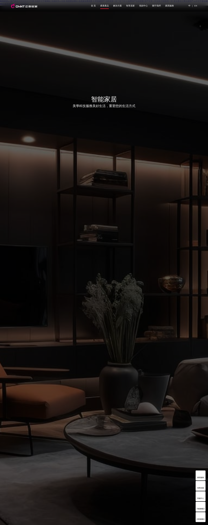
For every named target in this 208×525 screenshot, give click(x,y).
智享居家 (130, 5)
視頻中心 (143, 5)
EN (195, 5)
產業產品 (104, 5)
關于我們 (156, 5)
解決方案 (117, 5)
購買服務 (169, 5)
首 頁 (93, 5)
